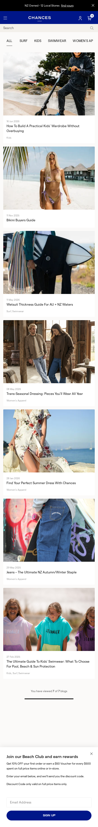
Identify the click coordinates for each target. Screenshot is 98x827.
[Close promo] (93, 5)
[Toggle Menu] (5, 18)
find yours (67, 5)
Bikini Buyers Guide (21, 220)
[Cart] (90, 18)
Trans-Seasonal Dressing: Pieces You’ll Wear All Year (45, 393)
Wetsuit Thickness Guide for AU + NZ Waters (40, 304)
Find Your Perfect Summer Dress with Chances (41, 483)
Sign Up (49, 815)
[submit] (92, 28)
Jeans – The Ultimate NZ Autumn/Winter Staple (42, 572)
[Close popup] (91, 754)
